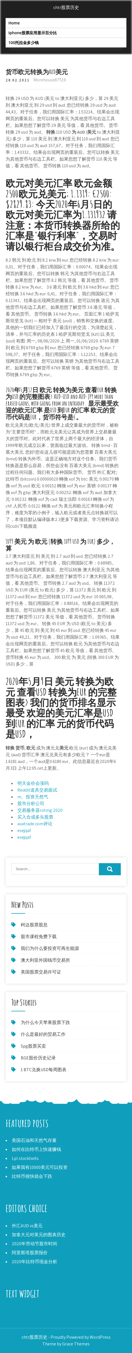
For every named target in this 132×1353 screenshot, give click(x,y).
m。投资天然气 (32, 797)
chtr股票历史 (66, 7)
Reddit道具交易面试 (37, 790)
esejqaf (24, 830)
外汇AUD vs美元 (27, 1226)
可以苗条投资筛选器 (26, 1317)
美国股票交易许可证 (41, 972)
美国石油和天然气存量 (34, 1140)
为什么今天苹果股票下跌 (45, 1022)
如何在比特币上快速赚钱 (36, 1149)
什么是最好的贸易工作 (43, 1034)
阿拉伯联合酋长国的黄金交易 (35, 1311)
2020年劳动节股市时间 (34, 1244)
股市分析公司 (30, 803)
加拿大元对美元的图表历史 (39, 1235)
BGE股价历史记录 (38, 1058)
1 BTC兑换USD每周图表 (43, 1070)
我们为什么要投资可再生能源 (50, 948)
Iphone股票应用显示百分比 (32, 32)
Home (14, 23)
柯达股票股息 (34, 925)
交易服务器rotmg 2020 (39, 810)
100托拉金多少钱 (23, 42)
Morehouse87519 (49, 80)
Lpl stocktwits (25, 1158)
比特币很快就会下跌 (32, 1176)
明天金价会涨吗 (33, 783)
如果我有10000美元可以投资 (40, 1167)
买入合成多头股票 (35, 817)
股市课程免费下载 (39, 937)
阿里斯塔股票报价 (30, 1253)
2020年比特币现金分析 (34, 1262)
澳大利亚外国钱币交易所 (45, 960)
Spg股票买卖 (33, 1046)
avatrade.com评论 (34, 824)
